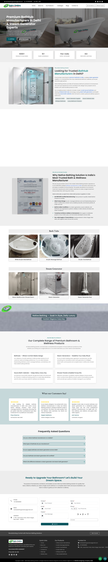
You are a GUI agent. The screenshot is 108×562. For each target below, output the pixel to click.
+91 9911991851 (28, 1)
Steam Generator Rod (85, 297)
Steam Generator (54, 297)
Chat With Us (90, 5)
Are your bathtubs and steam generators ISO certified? (54, 456)
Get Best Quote (24, 39)
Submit (54, 524)
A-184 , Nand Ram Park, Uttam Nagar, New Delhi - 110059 (24, 518)
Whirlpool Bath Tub (60, 551)
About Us (40, 6)
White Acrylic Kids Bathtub (23, 259)
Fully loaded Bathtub (61, 554)
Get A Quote (100, 5)
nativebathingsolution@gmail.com (13, 1)
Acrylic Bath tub (59, 549)
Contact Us (75, 6)
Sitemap (42, 551)
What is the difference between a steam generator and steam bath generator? (54, 462)
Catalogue (60, 6)
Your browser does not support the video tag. (54, 140)
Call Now (11, 39)
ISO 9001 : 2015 (37, 1)
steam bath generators (86, 92)
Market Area (43, 554)
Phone (73, 506)
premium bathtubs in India (76, 77)
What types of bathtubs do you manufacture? (54, 444)
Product (43, 501)
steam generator (93, 77)
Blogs (67, 6)
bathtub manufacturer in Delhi (74, 185)
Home (33, 6)
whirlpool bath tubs (64, 92)
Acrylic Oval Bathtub (84, 259)
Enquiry (43, 512)
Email (43, 506)
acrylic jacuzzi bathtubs (87, 90)
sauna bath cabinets (65, 94)
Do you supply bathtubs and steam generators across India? (54, 450)
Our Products (50, 6)
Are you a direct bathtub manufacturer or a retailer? (54, 438)
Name (72, 501)
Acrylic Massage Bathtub (54, 259)
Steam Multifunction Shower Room (23, 297)
